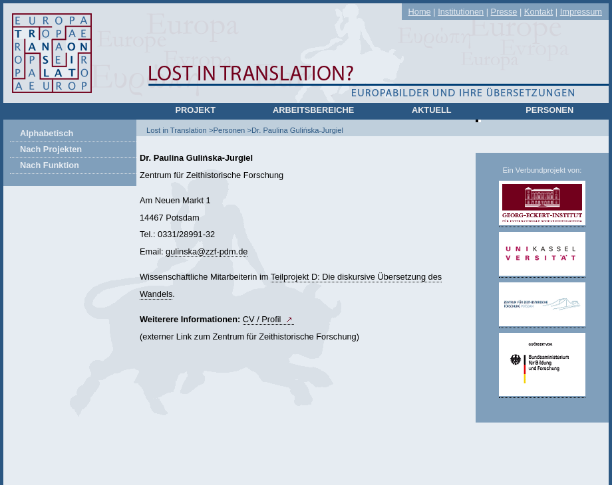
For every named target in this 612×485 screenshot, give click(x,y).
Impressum (581, 12)
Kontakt (538, 12)
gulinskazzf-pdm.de (206, 251)
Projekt (196, 110)
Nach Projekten (51, 149)
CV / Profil (262, 319)
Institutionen (461, 12)
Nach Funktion (49, 165)
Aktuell (432, 110)
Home (419, 12)
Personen (549, 110)
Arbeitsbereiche (313, 110)
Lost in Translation (176, 130)
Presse (504, 12)
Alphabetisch (46, 133)
